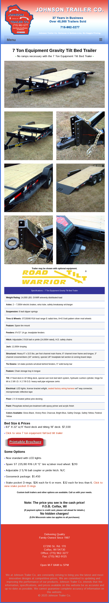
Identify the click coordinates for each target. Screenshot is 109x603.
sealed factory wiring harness (61, 388)
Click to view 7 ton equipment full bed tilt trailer (34, 433)
